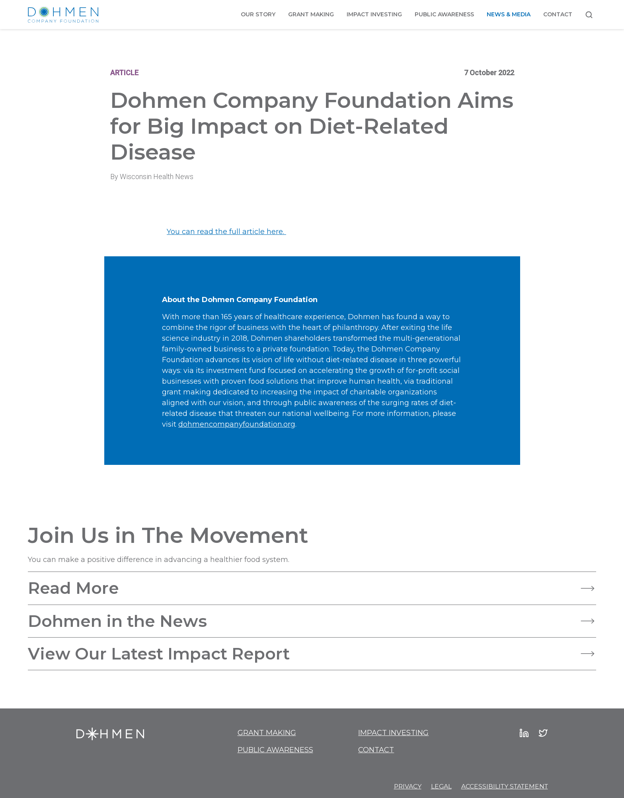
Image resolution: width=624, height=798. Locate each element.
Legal (441, 786)
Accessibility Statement (504, 786)
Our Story (258, 14)
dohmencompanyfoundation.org (236, 424)
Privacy (407, 786)
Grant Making (311, 14)
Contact (557, 14)
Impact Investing (374, 14)
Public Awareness (444, 14)
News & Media (508, 14)
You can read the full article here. (226, 231)
